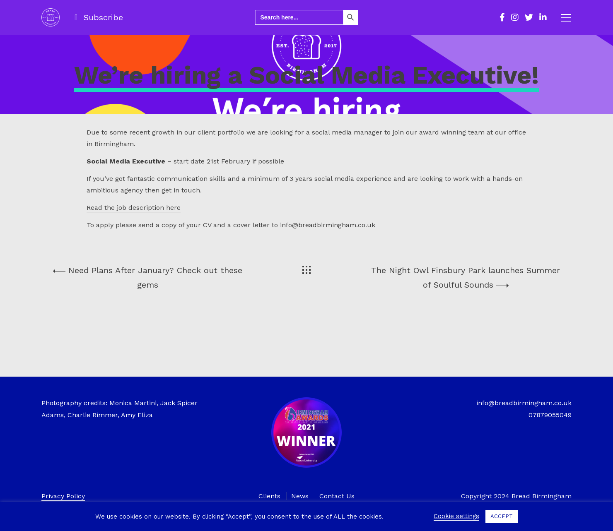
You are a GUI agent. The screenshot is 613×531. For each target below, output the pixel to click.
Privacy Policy (63, 496)
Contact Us (337, 496)
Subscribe (103, 17)
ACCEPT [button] (501, 516)
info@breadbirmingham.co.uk (524, 403)
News (300, 496)
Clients (269, 496)
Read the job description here (134, 261)
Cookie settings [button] (456, 516)
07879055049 (550, 415)
